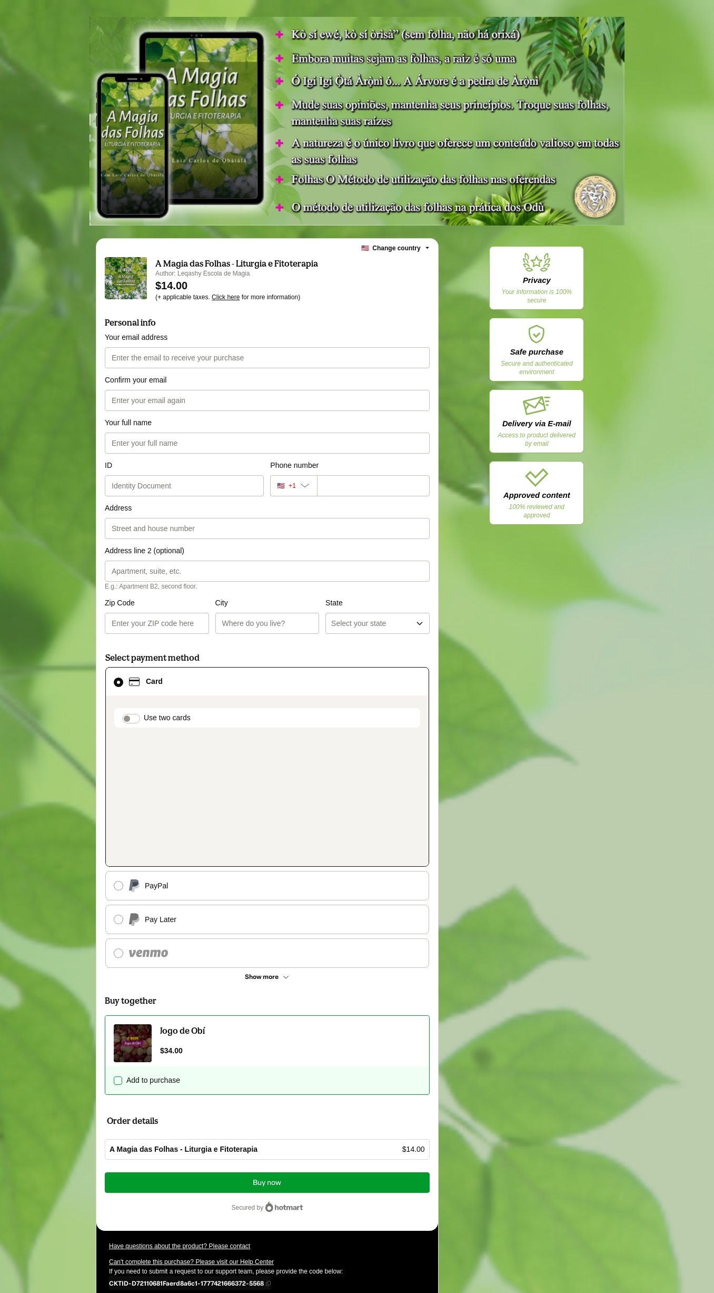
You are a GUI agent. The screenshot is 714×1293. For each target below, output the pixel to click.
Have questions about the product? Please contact (179, 1122)
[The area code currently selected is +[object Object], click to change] (293, 485)
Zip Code (120, 603)
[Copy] (186, 1159)
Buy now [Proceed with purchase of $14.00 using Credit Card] (267, 1058)
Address (118, 508)
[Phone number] (373, 485)
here (208, 1224)
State (278, 603)
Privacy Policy (143, 1205)
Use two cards (167, 717)
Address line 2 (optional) (144, 550)
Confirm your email (135, 380)
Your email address (136, 337)
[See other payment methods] (267, 853)
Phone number (294, 465)
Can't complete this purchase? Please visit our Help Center (191, 1138)
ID (108, 465)
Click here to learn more (234, 1177)
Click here (226, 297)
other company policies (209, 1205)
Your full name (128, 422)
